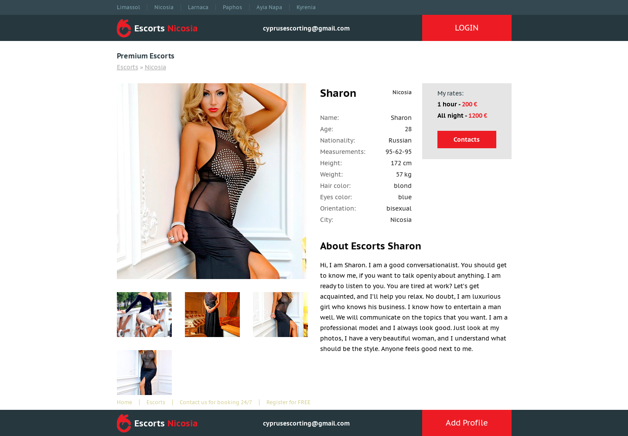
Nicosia (164, 7)
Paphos (232, 7)
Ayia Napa (269, 7)
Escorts (127, 67)
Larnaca (198, 7)
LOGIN (466, 28)
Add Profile (467, 423)
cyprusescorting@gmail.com (306, 28)
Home (124, 402)
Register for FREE (288, 402)
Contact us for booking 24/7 (216, 402)
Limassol (128, 7)
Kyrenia (306, 7)
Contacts (467, 139)
